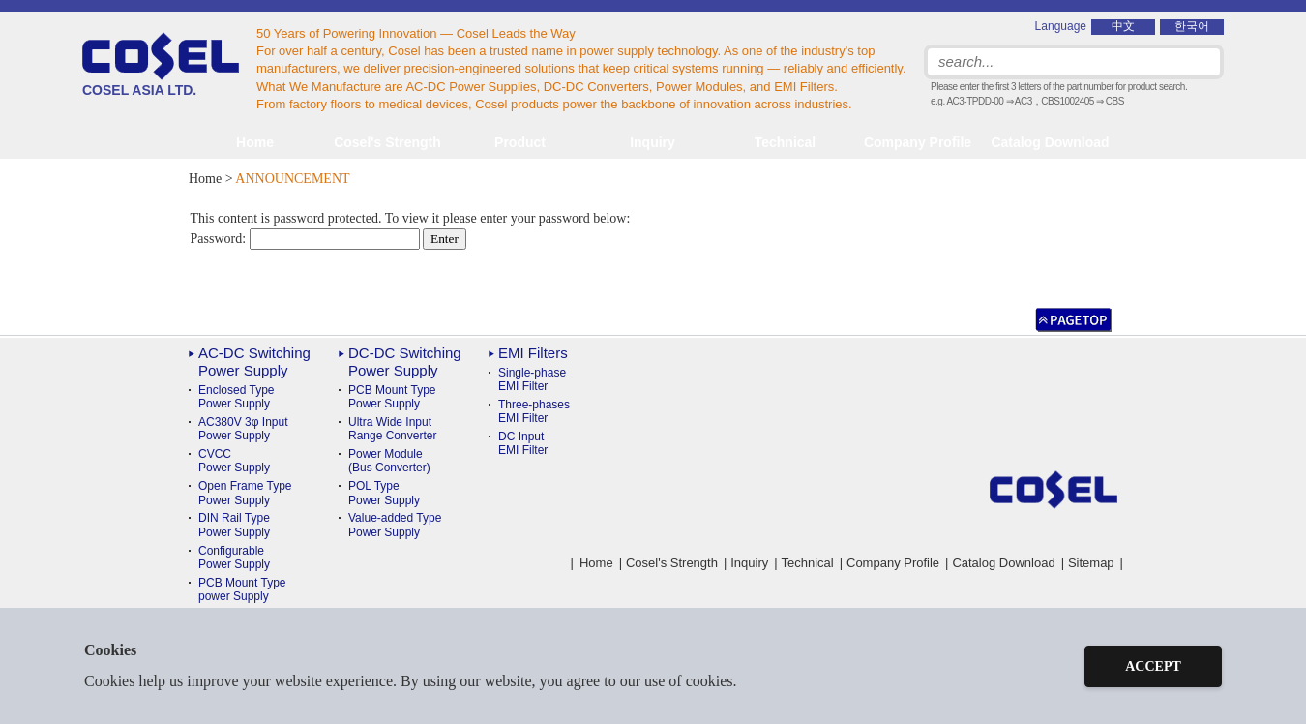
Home (255, 142)
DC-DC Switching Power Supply (404, 361)
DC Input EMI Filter (523, 443)
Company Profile (917, 142)
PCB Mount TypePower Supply (392, 396)
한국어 (1191, 26)
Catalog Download (1050, 142)
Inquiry (652, 142)
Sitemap (1091, 563)
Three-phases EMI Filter (534, 411)
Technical (808, 563)
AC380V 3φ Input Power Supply (243, 428)
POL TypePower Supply (384, 492)
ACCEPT (1153, 666)
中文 (1123, 26)
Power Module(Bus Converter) (389, 460)
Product (520, 142)
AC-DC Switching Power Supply (254, 361)
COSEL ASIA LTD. (160, 65)
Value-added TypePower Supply (394, 524)
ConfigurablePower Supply (234, 557)
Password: (305, 238)
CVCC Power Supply (234, 460)
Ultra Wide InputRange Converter (392, 428)
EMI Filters (533, 353)
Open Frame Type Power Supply (245, 492)
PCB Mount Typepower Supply (242, 589)
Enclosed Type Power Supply (236, 396)
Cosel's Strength (387, 142)
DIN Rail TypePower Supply (234, 524)
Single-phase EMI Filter (532, 379)
